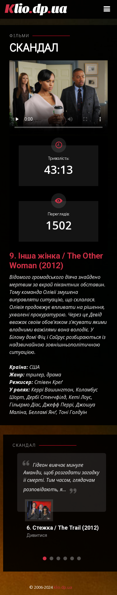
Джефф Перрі (58, 404)
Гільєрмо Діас (24, 404)
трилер (35, 374)
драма (53, 374)
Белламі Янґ (42, 412)
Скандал (33, 47)
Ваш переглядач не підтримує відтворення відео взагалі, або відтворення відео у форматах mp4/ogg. (58, 97)
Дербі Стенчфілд (46, 397)
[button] (44, 558)
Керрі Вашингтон (52, 389)
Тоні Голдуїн (73, 412)
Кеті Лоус (80, 397)
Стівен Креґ (48, 382)
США (34, 367)
